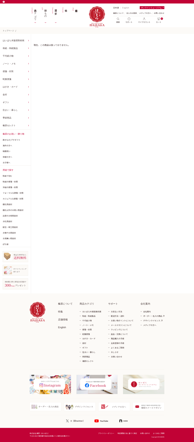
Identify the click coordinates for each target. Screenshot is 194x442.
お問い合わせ (159, 13)
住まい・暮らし (10, 110)
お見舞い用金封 (9, 238)
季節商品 (7, 118)
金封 (5, 94)
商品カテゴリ (34, 13)
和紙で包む (7, 175)
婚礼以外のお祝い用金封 (13, 210)
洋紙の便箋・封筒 (10, 187)
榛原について (65, 303)
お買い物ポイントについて (122, 320)
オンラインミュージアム (151, 7)
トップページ (8, 30)
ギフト (6, 102)
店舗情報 (75, 13)
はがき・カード (10, 87)
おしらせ (114, 352)
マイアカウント (144, 20)
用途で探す (54, 13)
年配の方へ (7, 157)
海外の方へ (7, 145)
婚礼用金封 (7, 204)
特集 (64, 13)
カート (158, 20)
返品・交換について (119, 334)
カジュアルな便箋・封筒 (13, 198)
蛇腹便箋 (7, 79)
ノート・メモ (9, 64)
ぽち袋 (5, 244)
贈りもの (44, 13)
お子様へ (6, 162)
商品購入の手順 (117, 338)
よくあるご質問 (117, 347)
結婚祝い (6, 151)
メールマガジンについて (121, 325)
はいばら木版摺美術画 (13, 40)
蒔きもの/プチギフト (11, 140)
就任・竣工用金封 (10, 227)
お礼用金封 (7, 221)
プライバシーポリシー (106, 433)
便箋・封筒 (8, 71)
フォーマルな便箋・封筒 (13, 193)
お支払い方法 (116, 311)
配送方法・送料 (117, 316)
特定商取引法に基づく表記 (127, 433)
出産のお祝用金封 (10, 215)
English (125, 7)
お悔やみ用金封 (9, 232)
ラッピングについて (119, 329)
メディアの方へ (145, 13)
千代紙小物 (8, 56)
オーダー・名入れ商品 (152, 316)
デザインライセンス (151, 320)
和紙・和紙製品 (10, 48)
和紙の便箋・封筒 (10, 181)
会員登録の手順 (117, 343)
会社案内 (147, 311)
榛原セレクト (9, 125)
